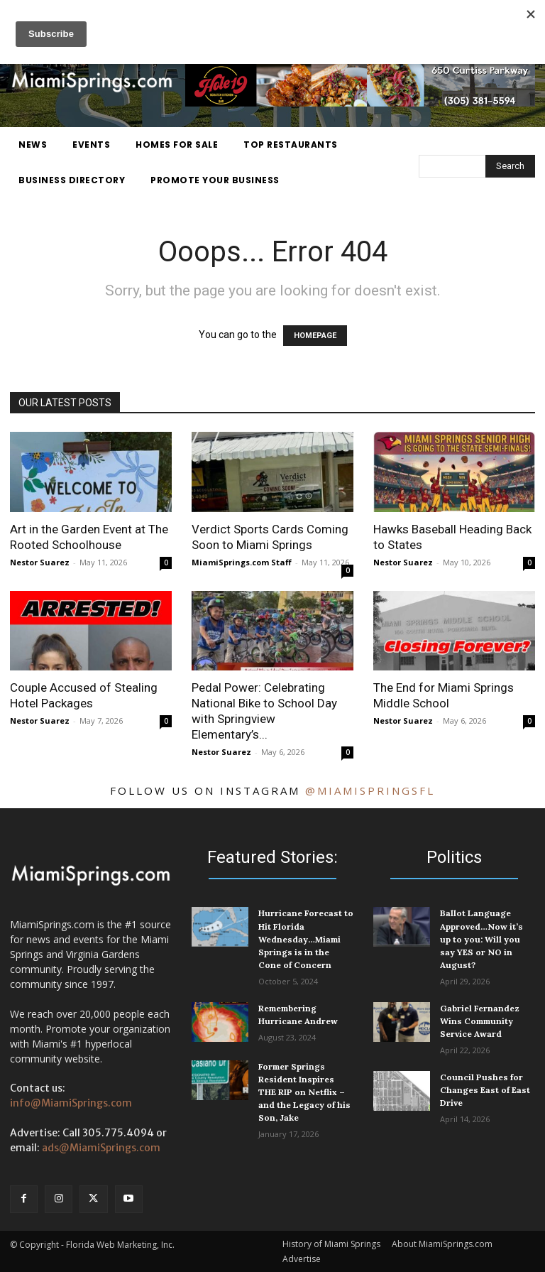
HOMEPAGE (315, 335)
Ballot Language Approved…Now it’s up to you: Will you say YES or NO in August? (481, 938)
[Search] (510, 166)
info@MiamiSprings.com (71, 1103)
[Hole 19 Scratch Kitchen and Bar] (360, 103)
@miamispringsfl (370, 790)
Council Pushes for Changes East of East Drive (485, 1089)
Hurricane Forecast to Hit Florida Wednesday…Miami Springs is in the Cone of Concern (305, 938)
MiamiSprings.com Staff (242, 562)
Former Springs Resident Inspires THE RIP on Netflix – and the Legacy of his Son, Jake (304, 1091)
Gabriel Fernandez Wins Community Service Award (479, 1020)
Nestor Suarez (40, 562)
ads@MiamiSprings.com (101, 1147)
